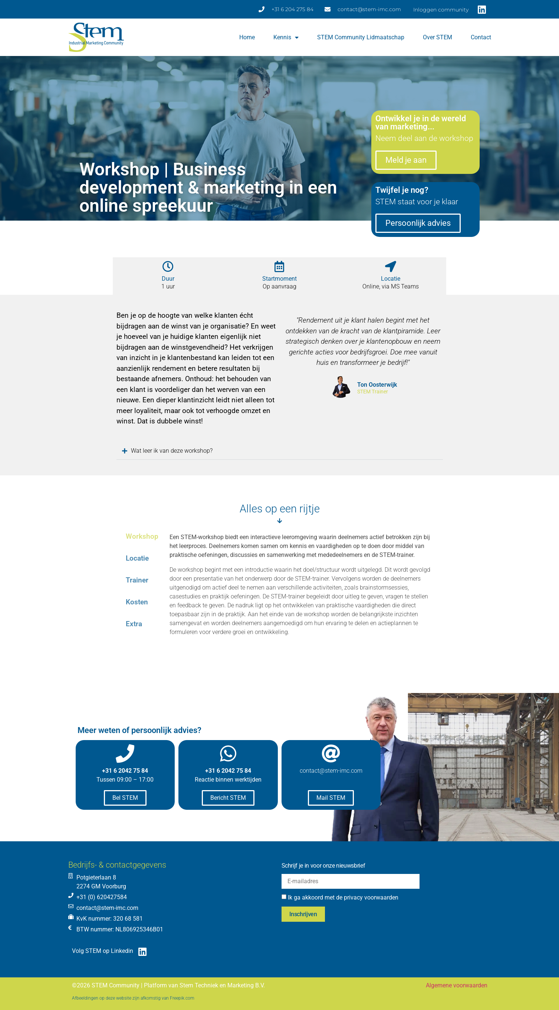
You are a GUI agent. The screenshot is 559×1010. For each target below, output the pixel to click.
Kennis (286, 37)
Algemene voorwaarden (456, 985)
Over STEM (437, 37)
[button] (279, 451)
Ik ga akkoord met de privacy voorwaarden (343, 897)
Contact (481, 37)
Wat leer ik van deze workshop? (170, 450)
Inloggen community (440, 9)
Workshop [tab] (142, 536)
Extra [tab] (134, 624)
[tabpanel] (302, 595)
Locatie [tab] (137, 558)
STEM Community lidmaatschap (360, 37)
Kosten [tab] (137, 602)
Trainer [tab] (137, 580)
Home (247, 37)
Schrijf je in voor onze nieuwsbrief (323, 865)
